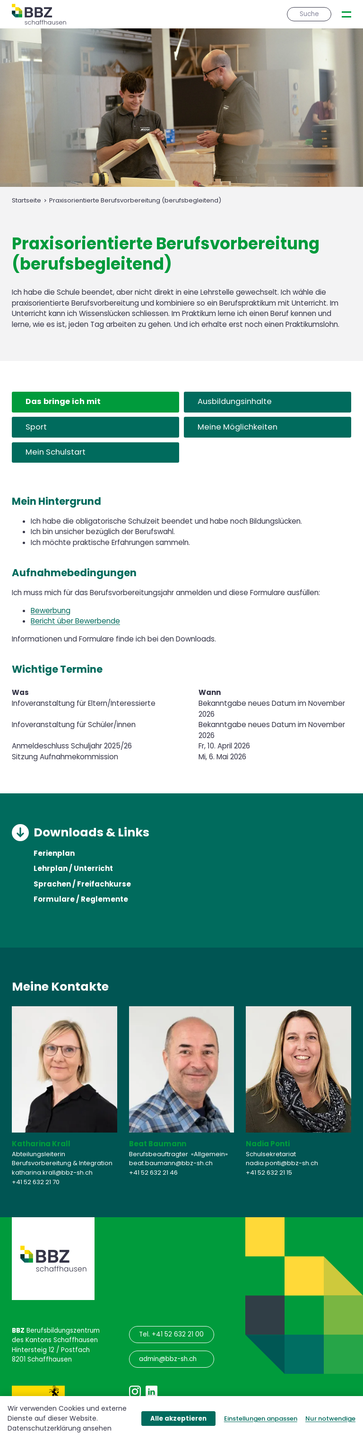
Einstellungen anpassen (260, 1418)
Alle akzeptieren (178, 1418)
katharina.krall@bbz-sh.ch (52, 1172)
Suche (309, 13)
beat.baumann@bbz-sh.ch (171, 1163)
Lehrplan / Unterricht (73, 869)
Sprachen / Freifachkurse (82, 884)
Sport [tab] (36, 427)
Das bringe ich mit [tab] (63, 401)
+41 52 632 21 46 (153, 1172)
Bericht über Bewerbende (75, 621)
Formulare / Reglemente (81, 899)
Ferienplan (54, 854)
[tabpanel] (181, 628)
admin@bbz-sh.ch (168, 1358)
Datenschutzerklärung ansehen (60, 1428)
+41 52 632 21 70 (36, 1181)
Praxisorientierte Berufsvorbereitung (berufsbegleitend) (135, 201)
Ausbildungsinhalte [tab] (235, 401)
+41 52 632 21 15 (269, 1172)
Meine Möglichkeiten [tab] (237, 427)
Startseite (26, 201)
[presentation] (346, 14)
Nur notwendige (330, 1418)
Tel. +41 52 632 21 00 (171, 1334)
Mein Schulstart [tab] (56, 452)
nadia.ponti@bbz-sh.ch (282, 1163)
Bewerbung (50, 610)
